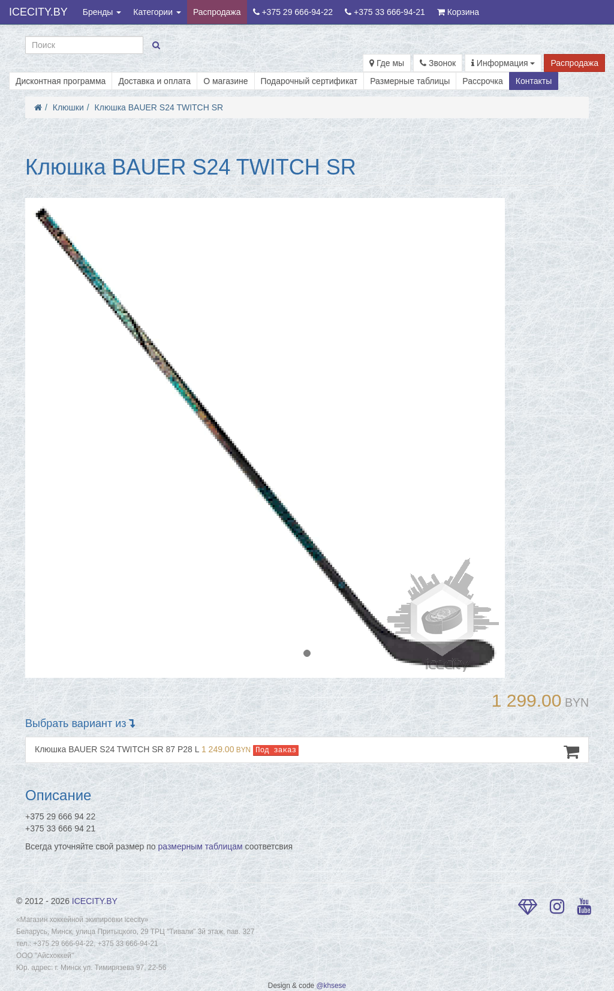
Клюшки (68, 107)
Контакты (534, 81)
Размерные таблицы (410, 81)
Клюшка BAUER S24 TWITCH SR (159, 107)
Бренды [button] (102, 12)
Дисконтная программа (61, 81)
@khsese (331, 985)
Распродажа (217, 12)
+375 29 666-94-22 (293, 12)
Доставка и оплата (154, 81)
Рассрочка (482, 81)
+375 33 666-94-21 (385, 12)
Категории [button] (157, 12)
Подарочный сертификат (309, 81)
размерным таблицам (200, 846)
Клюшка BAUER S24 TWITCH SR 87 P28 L (307, 751)
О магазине (225, 81)
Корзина (458, 12)
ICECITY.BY (38, 12)
